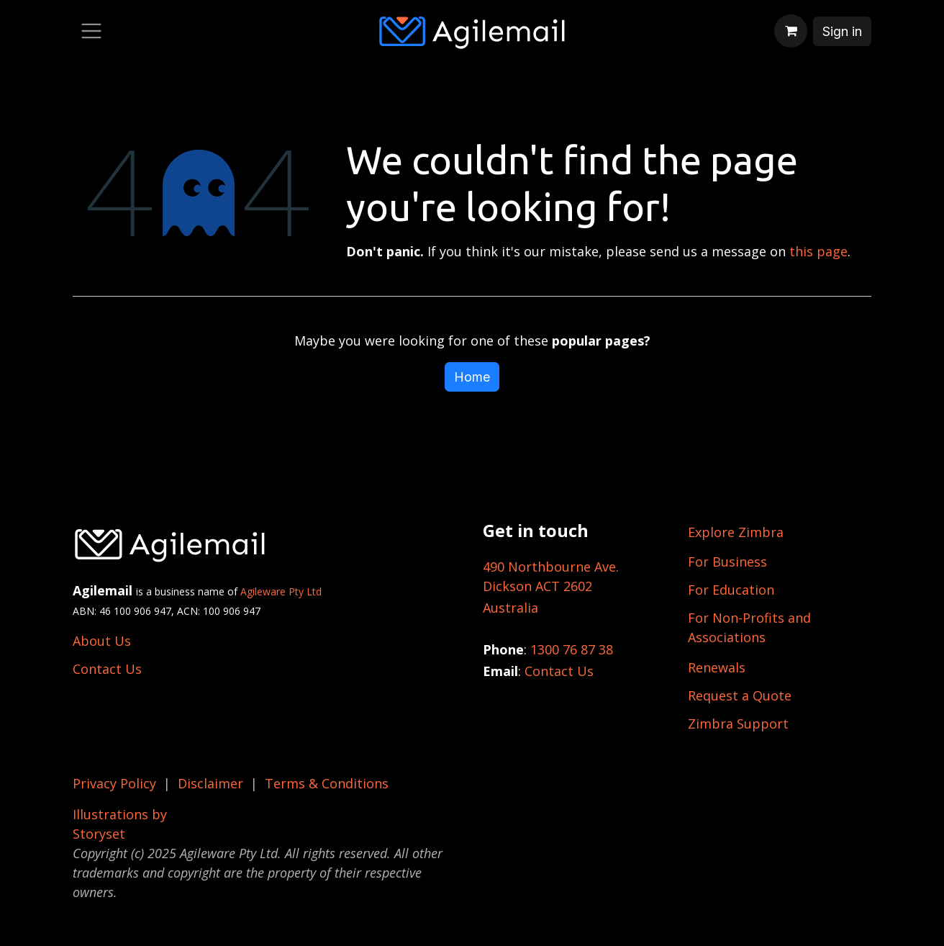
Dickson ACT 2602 (537, 586)
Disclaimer (210, 783)
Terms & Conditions (327, 783)
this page (818, 251)
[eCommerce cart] (790, 31)
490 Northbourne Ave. (551, 566)
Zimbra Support (738, 723)
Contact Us (107, 668)
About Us (102, 640)
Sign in (842, 31)
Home (472, 376)
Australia (510, 607)
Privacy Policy (114, 783)
